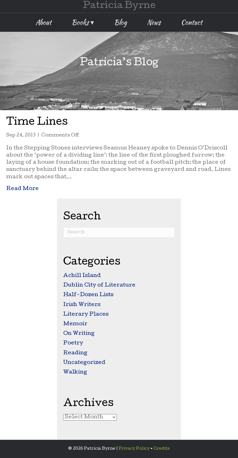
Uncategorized (84, 362)
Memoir (75, 324)
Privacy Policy (134, 449)
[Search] (119, 232)
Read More (22, 188)
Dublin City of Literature (99, 285)
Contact (191, 22)
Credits (161, 449)
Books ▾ (83, 22)
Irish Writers (81, 305)
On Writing (79, 333)
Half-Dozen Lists (88, 295)
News (154, 22)
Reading (75, 353)
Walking (75, 372)
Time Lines (37, 123)
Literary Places (85, 314)
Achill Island (82, 276)
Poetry (73, 343)
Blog (120, 22)
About (43, 22)
